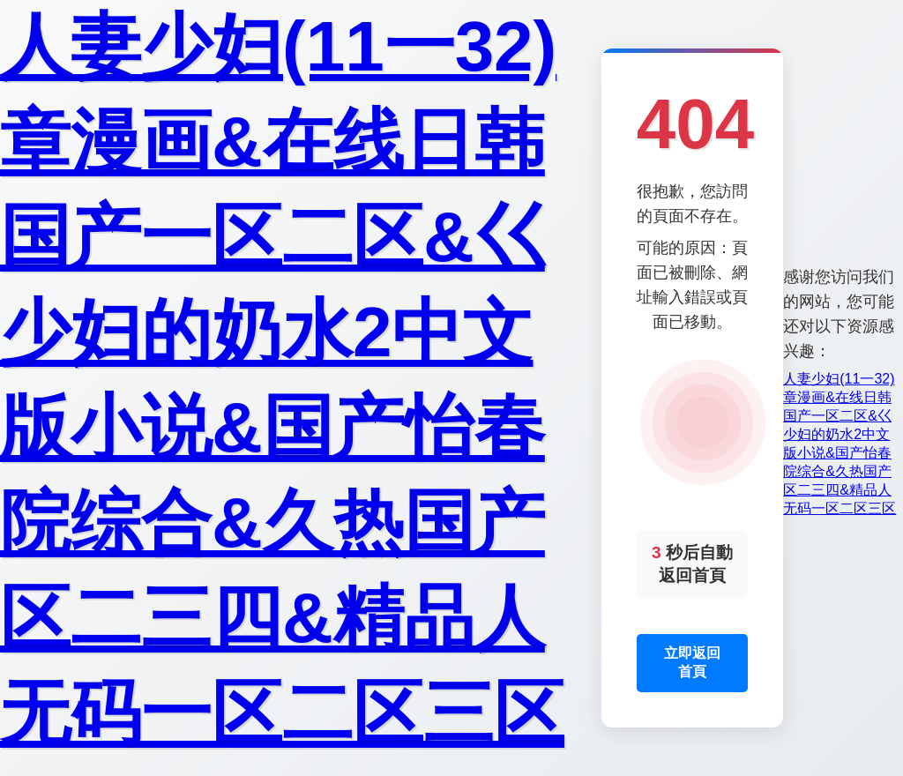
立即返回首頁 (692, 662)
